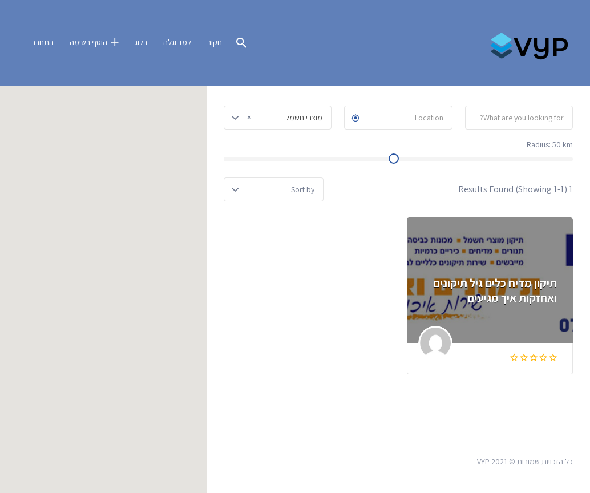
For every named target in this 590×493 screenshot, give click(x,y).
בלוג (141, 42)
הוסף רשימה (88, 42)
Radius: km (550, 144)
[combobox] (278, 118)
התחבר (42, 42)
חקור (214, 42)
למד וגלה (177, 42)
